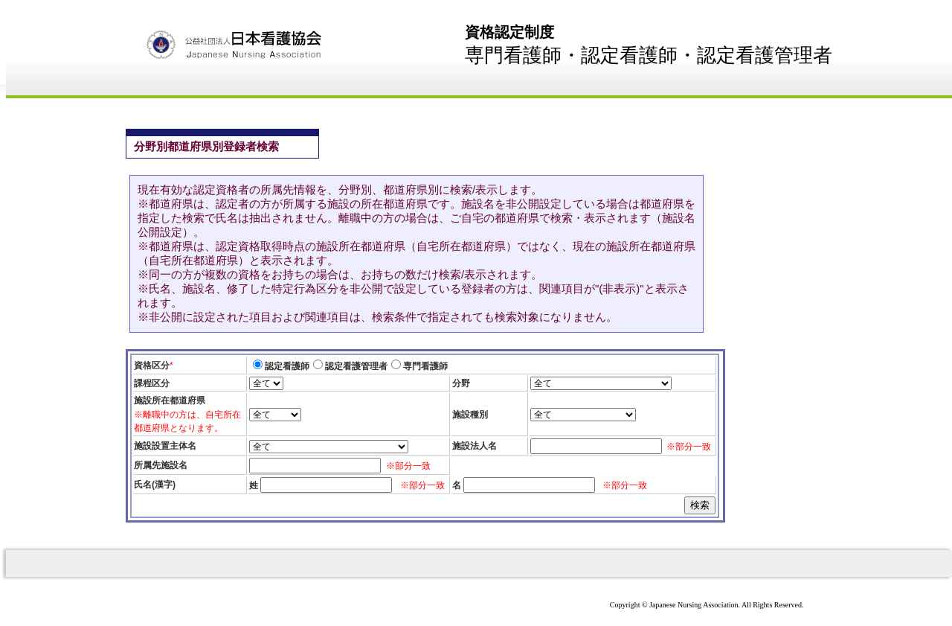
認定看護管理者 (356, 366)
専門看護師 (425, 366)
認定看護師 (287, 366)
